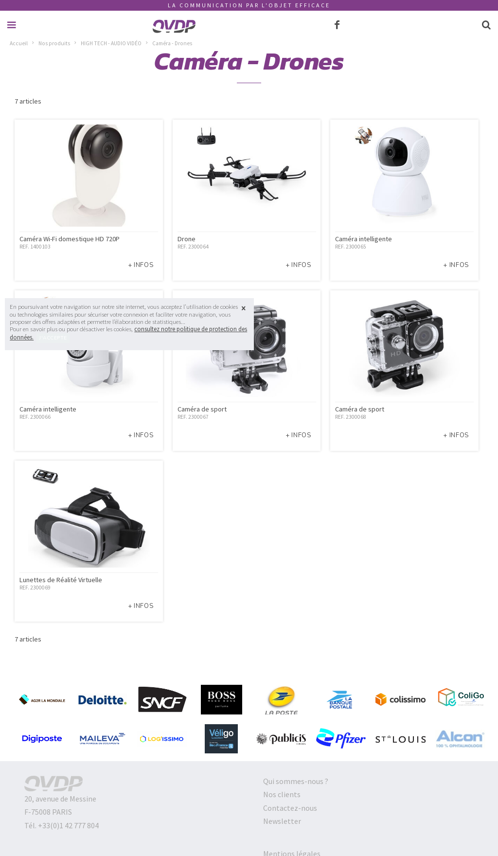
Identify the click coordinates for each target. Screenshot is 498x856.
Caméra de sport (202, 409)
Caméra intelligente (363, 238)
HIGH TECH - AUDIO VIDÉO (111, 43)
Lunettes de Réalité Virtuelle (60, 579)
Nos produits (54, 43)
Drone (187, 238)
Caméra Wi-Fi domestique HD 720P (69, 238)
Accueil (19, 43)
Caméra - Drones (172, 43)
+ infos (141, 265)
